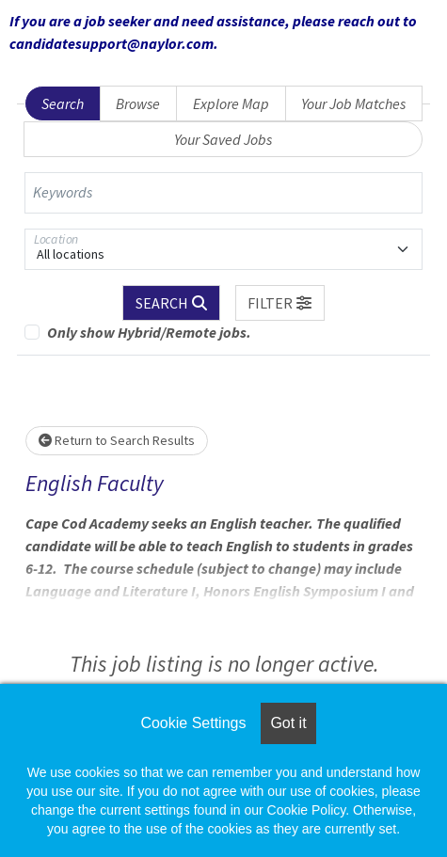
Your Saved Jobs (223, 139)
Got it (288, 723)
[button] (280, 303)
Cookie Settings (193, 723)
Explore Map (231, 103)
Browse (138, 103)
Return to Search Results (117, 440)
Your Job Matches (353, 103)
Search (62, 103)
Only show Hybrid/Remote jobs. (149, 332)
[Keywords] (223, 193)
